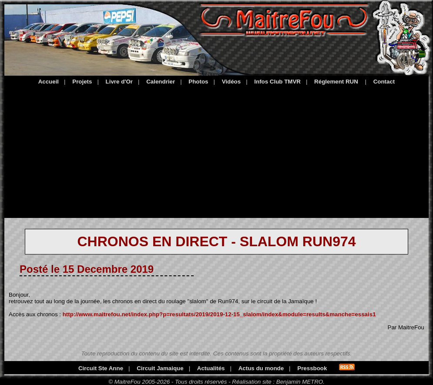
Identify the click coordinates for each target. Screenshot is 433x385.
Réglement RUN (336, 81)
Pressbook (312, 368)
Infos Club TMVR (277, 81)
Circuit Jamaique (160, 368)
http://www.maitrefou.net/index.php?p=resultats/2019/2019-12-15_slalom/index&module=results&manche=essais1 (219, 314)
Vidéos (231, 81)
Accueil (48, 81)
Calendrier (160, 81)
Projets (82, 81)
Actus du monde (261, 368)
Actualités (211, 368)
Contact (384, 81)
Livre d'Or (119, 81)
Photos (198, 81)
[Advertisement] (216, 150)
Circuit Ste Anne (100, 368)
